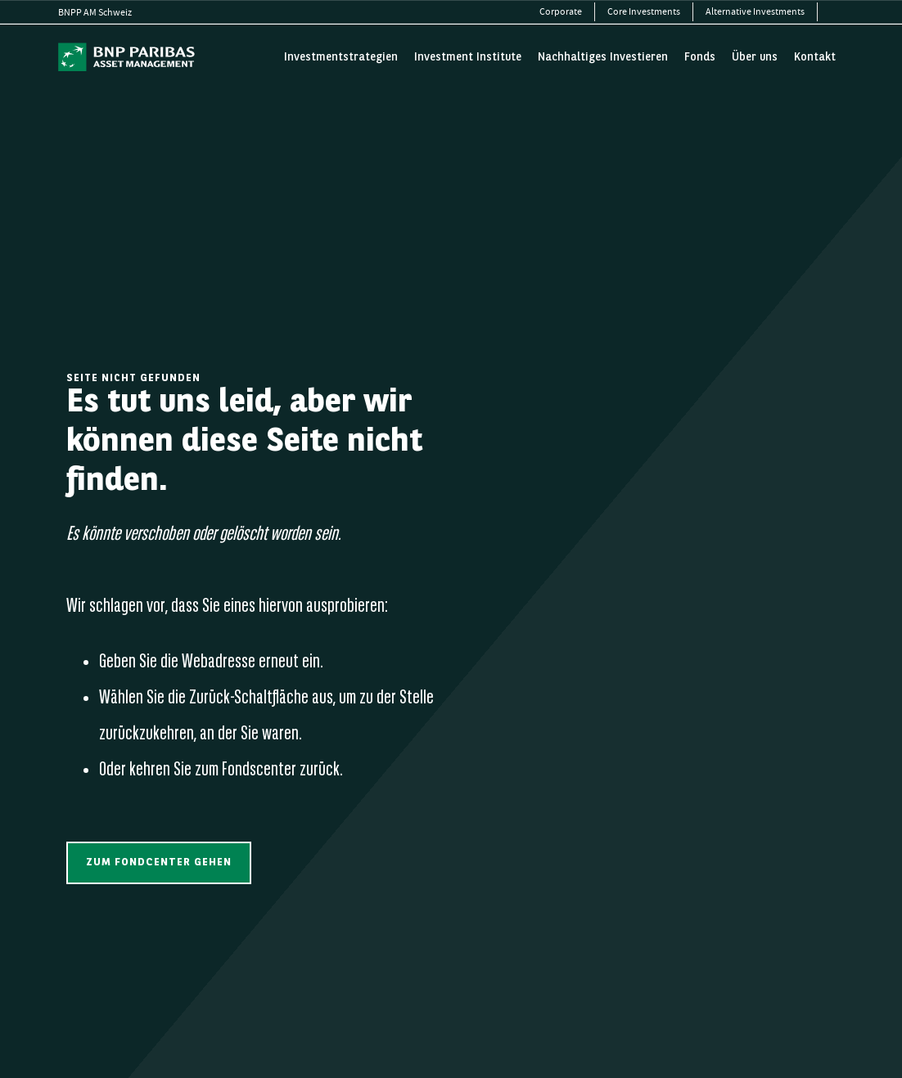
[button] (158, 862)
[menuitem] (561, 11)
